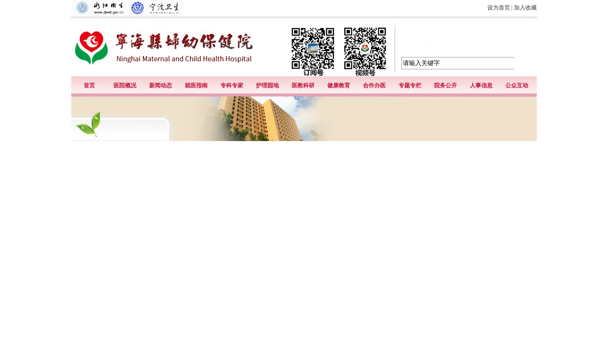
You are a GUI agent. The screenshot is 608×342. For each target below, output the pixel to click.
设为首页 (498, 7)
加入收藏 (525, 7)
